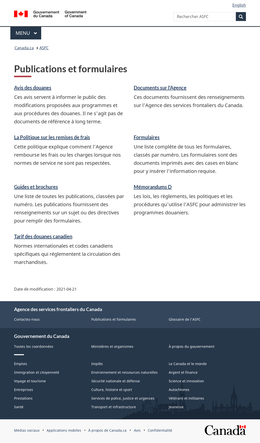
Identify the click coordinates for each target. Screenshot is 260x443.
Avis (137, 430)
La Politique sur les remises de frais (52, 137)
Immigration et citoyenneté (36, 372)
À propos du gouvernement (191, 346)
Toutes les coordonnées (33, 346)
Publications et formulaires (113, 319)
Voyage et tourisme (30, 381)
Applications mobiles (64, 430)
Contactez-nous (27, 319)
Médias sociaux (26, 430)
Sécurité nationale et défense (115, 381)
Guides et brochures (36, 187)
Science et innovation (186, 381)
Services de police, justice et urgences (122, 398)
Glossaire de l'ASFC (185, 319)
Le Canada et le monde (188, 363)
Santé (18, 407)
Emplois (20, 363)
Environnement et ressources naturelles (124, 372)
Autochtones (179, 389)
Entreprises (23, 389)
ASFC (44, 48)
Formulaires (147, 137)
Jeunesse (176, 407)
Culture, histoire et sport (111, 389)
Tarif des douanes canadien (43, 236)
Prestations (23, 398)
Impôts (97, 363)
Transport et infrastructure (113, 407)
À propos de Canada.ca (107, 430)
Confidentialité (160, 430)
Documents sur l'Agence (160, 88)
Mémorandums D (153, 187)
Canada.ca (24, 48)
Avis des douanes (32, 88)
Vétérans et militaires (186, 398)
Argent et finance (183, 372)
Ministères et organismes (112, 346)
